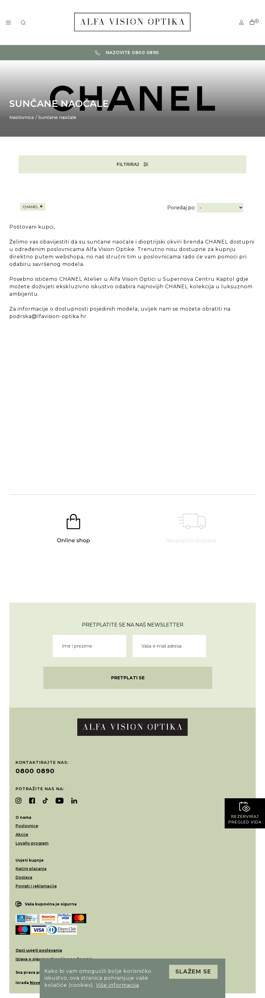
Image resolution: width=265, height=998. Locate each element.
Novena (38, 982)
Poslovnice (27, 825)
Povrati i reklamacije (36, 886)
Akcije (22, 834)
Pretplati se (128, 678)
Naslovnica (21, 117)
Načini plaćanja (31, 868)
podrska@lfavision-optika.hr (48, 316)
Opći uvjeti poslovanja (39, 950)
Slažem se (193, 971)
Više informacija (117, 985)
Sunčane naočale (57, 117)
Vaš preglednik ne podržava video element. (132, 389)
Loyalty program (32, 843)
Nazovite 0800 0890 (127, 52)
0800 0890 (35, 771)
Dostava (24, 877)
